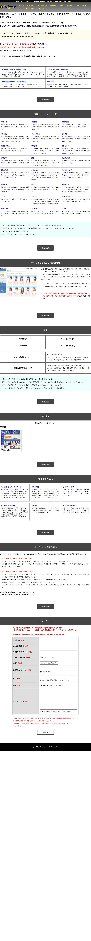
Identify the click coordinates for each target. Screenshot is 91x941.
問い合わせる (45, 99)
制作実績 (69, 5)
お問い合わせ (42, 8)
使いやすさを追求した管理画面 (47, 5)
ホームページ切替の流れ (26, 8)
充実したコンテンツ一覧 (26, 5)
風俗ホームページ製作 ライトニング (9, 7)
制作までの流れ (81, 5)
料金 (61, 5)
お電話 (43, 657)
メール (53, 657)
